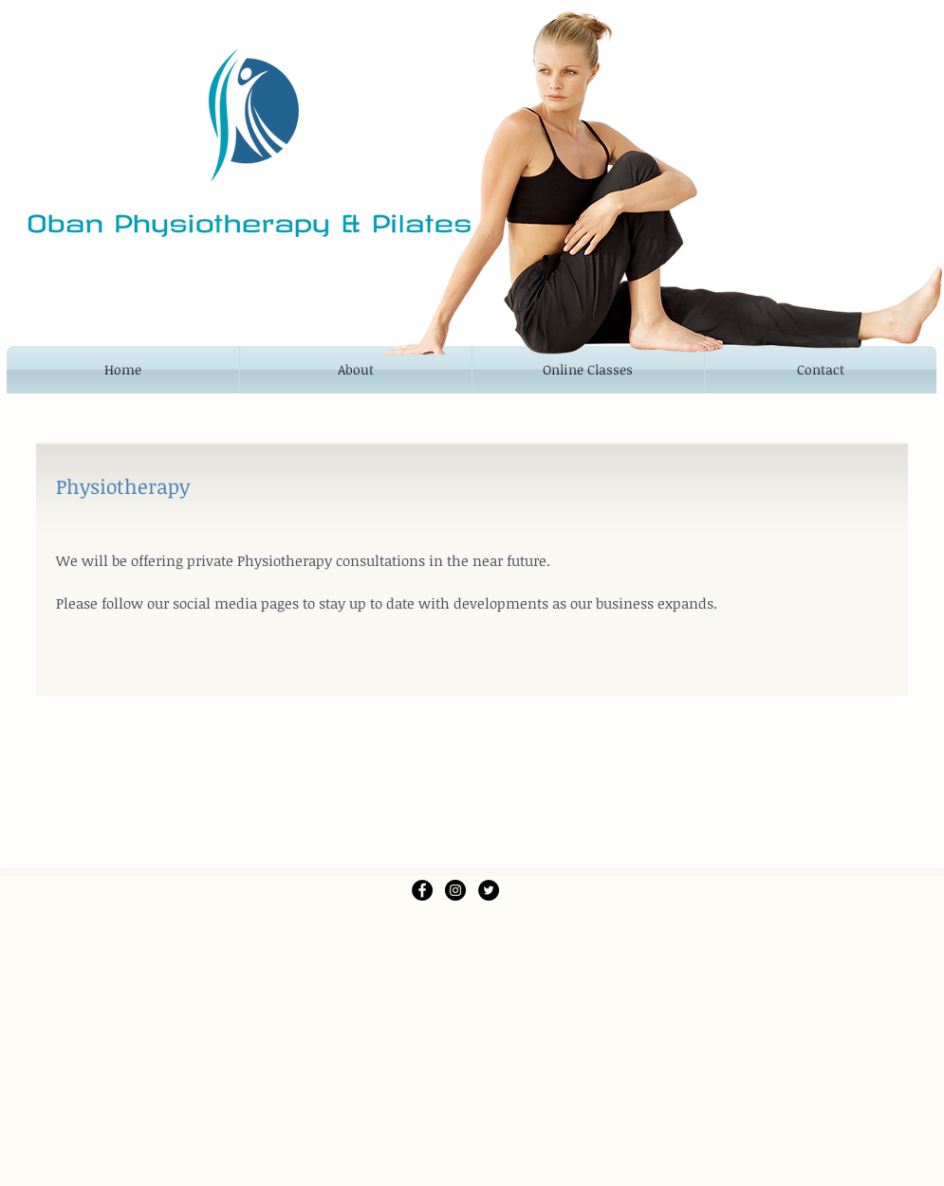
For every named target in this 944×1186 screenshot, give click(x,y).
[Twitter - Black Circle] (488, 890)
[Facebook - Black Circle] (422, 890)
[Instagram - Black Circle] (455, 890)
